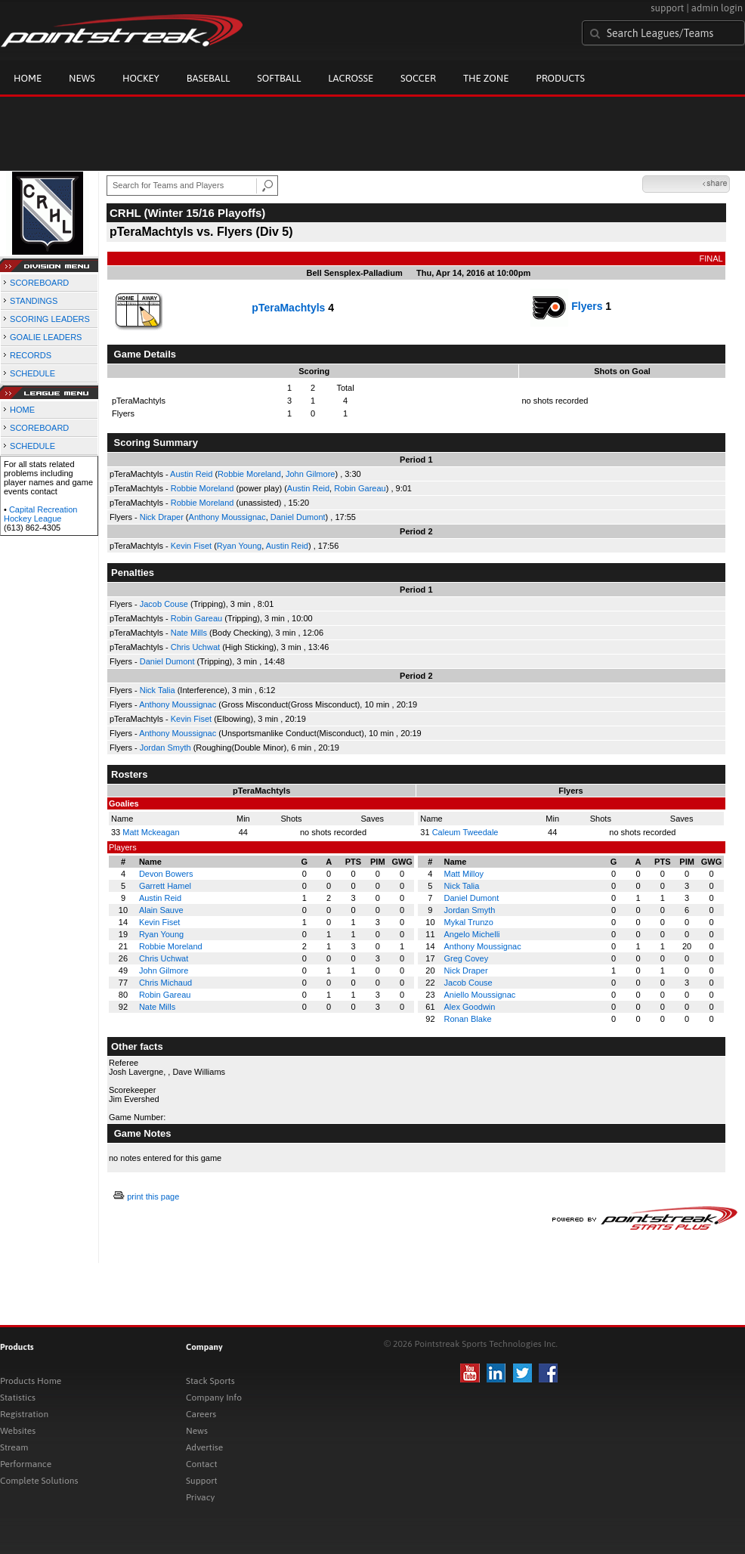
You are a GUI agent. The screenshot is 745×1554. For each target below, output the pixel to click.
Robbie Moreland (249, 473)
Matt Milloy (464, 873)
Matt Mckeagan (150, 832)
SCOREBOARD (39, 282)
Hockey (140, 78)
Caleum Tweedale (465, 832)
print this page (153, 1196)
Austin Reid (191, 473)
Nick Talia (157, 690)
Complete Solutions (39, 1480)
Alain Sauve (161, 910)
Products (560, 78)
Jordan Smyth (165, 747)
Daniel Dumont (298, 517)
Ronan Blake (468, 1018)
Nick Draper (162, 517)
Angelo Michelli (472, 934)
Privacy (200, 1497)
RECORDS (30, 355)
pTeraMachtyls (288, 308)
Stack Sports (210, 1381)
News (82, 78)
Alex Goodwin (470, 1006)
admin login (717, 8)
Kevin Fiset (191, 545)
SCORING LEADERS (50, 318)
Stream (14, 1447)
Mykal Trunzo (468, 922)
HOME (22, 409)
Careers (201, 1414)
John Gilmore (310, 473)
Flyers (586, 306)
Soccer (418, 78)
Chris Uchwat (195, 647)
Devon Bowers (166, 873)
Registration (24, 1414)
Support (202, 1480)
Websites (18, 1431)
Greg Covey (466, 958)
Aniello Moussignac (480, 994)
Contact (202, 1464)
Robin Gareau (360, 488)
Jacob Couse (164, 603)
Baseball (208, 78)
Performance (25, 1464)
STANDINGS (33, 300)
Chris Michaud (165, 982)
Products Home (30, 1381)
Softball (279, 78)
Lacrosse (350, 78)
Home (28, 78)
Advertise (204, 1447)
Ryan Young (239, 545)
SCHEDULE (32, 373)
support (667, 8)
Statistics (18, 1397)
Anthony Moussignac (227, 517)
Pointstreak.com (121, 32)
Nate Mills (189, 632)
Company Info (214, 1397)
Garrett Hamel (165, 885)
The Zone (486, 78)
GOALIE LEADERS (46, 337)
